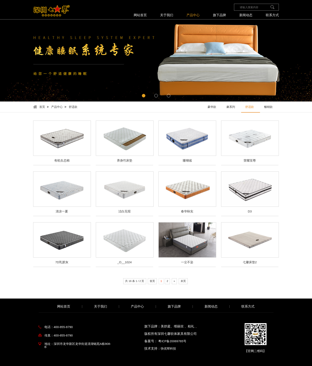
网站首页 (140, 15)
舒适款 (73, 106)
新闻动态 (245, 15)
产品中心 (193, 15)
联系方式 (272, 15)
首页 (42, 106)
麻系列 (230, 106)
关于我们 (166, 15)
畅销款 (268, 106)
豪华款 (212, 106)
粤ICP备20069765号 (172, 341)
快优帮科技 (168, 348)
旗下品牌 (219, 15)
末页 (183, 281)
